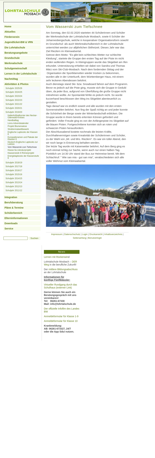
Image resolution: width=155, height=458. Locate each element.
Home (8, 26)
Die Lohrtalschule (15, 47)
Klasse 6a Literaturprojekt (19, 150)
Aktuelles (10, 31)
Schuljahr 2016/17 (14, 170)
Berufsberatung (14, 202)
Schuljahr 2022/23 (14, 100)
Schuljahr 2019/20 (14, 112)
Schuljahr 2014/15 (14, 178)
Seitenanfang (79, 238)
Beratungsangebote (16, 52)
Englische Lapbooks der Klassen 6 (22, 133)
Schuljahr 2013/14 (14, 182)
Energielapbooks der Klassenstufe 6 (23, 157)
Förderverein (12, 37)
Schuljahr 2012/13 (14, 186)
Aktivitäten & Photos (16, 84)
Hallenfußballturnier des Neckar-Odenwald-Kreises (22, 116)
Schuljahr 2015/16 (14, 174)
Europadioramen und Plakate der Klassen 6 (23, 138)
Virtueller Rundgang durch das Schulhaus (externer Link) (60, 286)
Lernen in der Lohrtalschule (21, 73)
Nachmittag (11, 78)
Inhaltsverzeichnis (113, 234)
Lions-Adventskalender (18, 123)
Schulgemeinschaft (16, 68)
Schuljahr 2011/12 (14, 190)
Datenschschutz (72, 234)
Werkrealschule (14, 63)
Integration (11, 197)
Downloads (11, 223)
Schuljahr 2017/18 (14, 166)
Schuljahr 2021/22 (14, 104)
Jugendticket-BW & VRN (19, 42)
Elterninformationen (16, 218)
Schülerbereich (13, 213)
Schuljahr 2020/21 (14, 108)
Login (85, 234)
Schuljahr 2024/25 (14, 92)
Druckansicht (95, 234)
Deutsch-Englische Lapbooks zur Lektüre (23, 143)
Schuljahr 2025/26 (14, 88)
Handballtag (13, 120)
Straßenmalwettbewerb (18, 129)
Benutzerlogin (95, 238)
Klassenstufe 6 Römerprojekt (21, 153)
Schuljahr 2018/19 (14, 162)
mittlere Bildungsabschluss (63, 269)
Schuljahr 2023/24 (14, 96)
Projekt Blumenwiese (17, 126)
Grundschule (12, 58)
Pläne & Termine (14, 207)
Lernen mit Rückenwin (56, 257)
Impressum (56, 234)
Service (9, 228)
